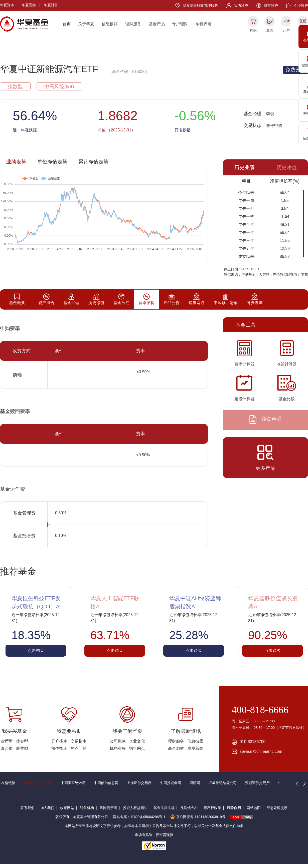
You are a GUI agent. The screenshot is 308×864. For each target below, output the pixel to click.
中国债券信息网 (106, 783)
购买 (253, 30)
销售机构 (87, 808)
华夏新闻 (195, 748)
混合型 (7, 748)
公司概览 (118, 741)
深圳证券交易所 (257, 783)
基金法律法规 (164, 808)
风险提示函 (108, 808)
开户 (286, 30)
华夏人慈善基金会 (38, 783)
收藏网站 (67, 808)
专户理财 (180, 24)
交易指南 (79, 741)
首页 (67, 24)
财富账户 (271, 5)
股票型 (22, 748)
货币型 (7, 741)
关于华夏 (86, 24)
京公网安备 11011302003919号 (197, 817)
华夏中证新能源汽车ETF (49, 69)
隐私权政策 (212, 808)
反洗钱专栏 (189, 808)
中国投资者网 (170, 783)
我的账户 (241, 5)
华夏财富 (51, 5)
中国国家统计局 (73, 783)
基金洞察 (176, 748)
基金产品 (157, 24)
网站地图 (254, 808)
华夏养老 (204, 24)
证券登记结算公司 (223, 783)
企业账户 (301, 5)
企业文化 (137, 741)
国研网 (195, 783)
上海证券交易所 (139, 783)
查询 (269, 30)
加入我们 (47, 808)
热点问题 (79, 748)
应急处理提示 (276, 808)
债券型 (22, 741)
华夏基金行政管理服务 (200, 5)
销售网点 (137, 748)
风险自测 (234, 808)
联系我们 (28, 808)
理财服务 (133, 24)
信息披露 (110, 24)
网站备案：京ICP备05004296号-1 (139, 817)
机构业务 (118, 748)
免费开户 (295, 69)
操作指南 (59, 748)
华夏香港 (29, 5)
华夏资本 (7, 5)
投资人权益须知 (135, 808)
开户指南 (59, 741)
